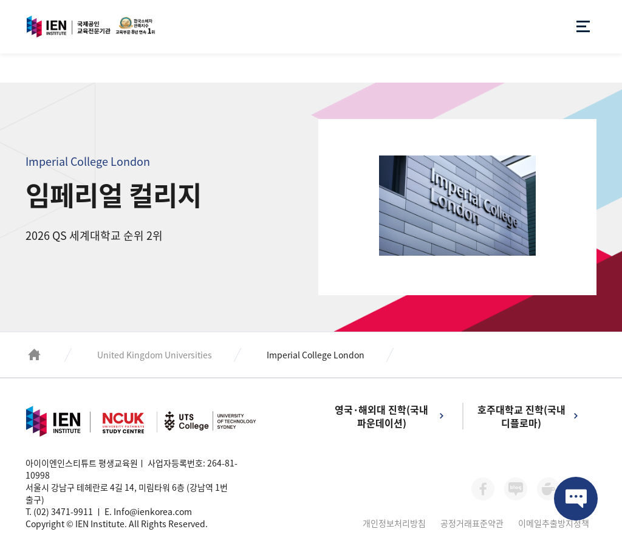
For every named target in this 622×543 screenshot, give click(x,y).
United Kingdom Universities (154, 355)
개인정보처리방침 (394, 523)
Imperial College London (315, 355)
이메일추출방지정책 (553, 523)
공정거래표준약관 (472, 523)
